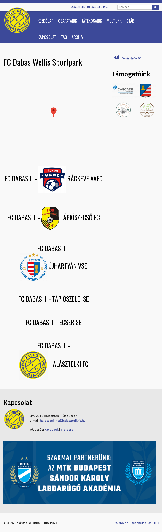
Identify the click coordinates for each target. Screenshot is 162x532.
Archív (77, 37)
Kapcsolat (47, 37)
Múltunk (114, 21)
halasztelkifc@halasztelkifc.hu (63, 420)
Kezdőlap (46, 21)
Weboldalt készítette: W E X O (137, 522)
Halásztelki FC (131, 58)
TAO (64, 37)
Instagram (68, 429)
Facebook (52, 429)
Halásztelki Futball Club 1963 (89, 7)
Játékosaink (92, 21)
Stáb (130, 21)
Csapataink (67, 21)
